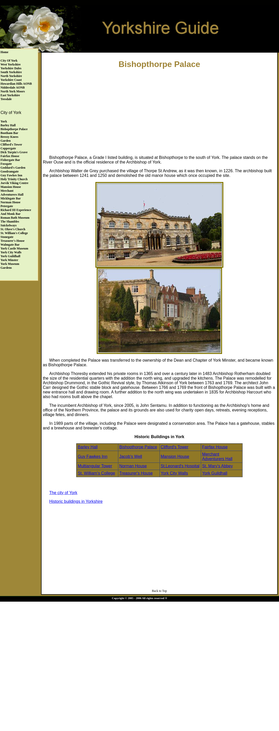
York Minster (9, 260)
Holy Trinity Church (14, 179)
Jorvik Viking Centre (14, 183)
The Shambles (10, 221)
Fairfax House (10, 156)
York (4, 121)
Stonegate (7, 237)
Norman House (11, 202)
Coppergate (8, 148)
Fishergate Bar (10, 160)
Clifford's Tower (11, 144)
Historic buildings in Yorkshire (76, 501)
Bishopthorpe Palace (14, 129)
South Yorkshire (11, 72)
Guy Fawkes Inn (11, 175)
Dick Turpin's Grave (14, 152)
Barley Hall (8, 125)
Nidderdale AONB (13, 87)
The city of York (63, 492)
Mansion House (11, 187)
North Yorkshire (11, 76)
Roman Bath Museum (15, 217)
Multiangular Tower (95, 466)
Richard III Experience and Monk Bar (16, 212)
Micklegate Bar (11, 198)
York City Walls (11, 252)
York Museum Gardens (10, 266)
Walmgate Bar (10, 244)
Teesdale (6, 99)
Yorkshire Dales (11, 68)
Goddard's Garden (13, 167)
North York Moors (13, 91)
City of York (9, 60)
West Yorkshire (11, 64)
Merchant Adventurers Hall (12, 192)
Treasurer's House (13, 241)
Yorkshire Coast (11, 80)
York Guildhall (10, 256)
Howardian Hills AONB (16, 83)
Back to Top (159, 591)
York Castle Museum (14, 248)
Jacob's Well (130, 456)
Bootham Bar (9, 133)
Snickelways (9, 225)
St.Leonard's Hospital (180, 466)
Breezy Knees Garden (9, 138)
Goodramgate (10, 171)
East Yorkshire (10, 95)
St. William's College (14, 233)
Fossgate (6, 164)
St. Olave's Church (13, 229)
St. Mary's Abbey (217, 466)
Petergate (7, 206)
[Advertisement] (159, 111)
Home (4, 52)
